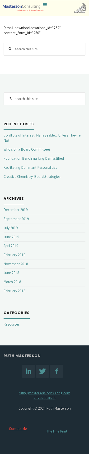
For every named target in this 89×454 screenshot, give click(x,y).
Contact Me (18, 428)
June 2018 (11, 272)
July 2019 (11, 228)
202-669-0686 (45, 398)
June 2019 (11, 237)
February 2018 (14, 291)
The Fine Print (56, 431)
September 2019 (16, 218)
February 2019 (14, 255)
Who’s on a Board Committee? (27, 149)
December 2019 (16, 209)
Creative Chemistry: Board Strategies (32, 176)
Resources (12, 324)
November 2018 (16, 264)
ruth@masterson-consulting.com (44, 393)
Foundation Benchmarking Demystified (34, 158)
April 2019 (11, 245)
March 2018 (12, 282)
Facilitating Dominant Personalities (30, 167)
